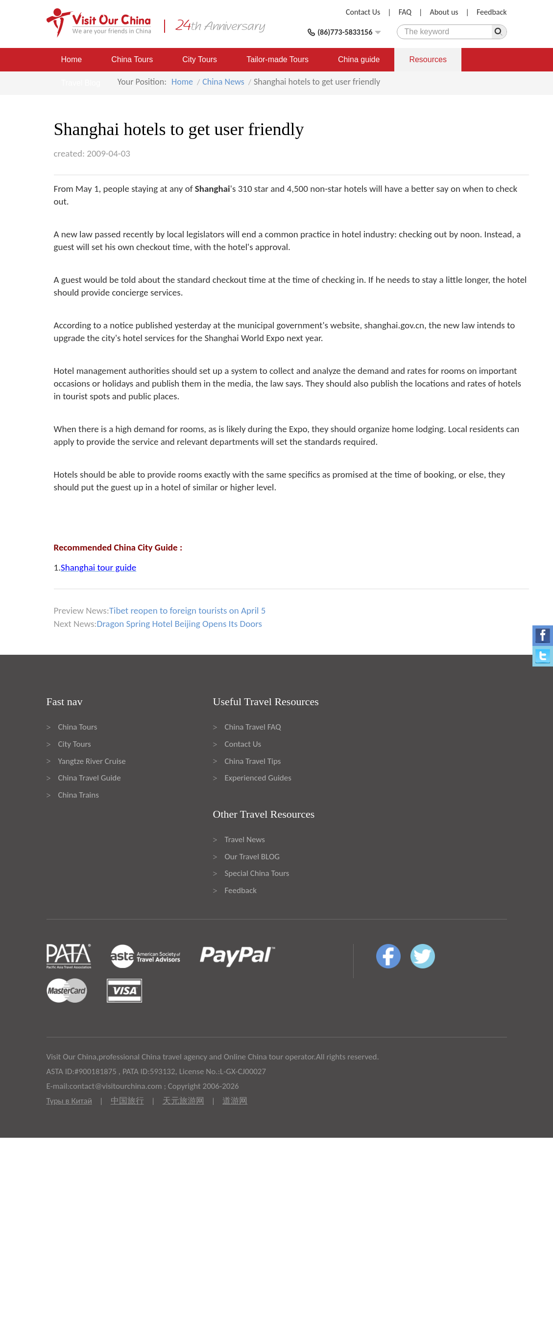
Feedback (492, 12)
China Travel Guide (89, 778)
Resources (427, 59)
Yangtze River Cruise (92, 761)
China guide (359, 59)
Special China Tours (257, 873)
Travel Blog (80, 83)
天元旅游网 (183, 1101)
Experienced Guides (258, 778)
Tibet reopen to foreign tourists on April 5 (187, 610)
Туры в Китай (69, 1101)
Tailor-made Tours (277, 59)
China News (223, 81)
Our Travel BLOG (252, 856)
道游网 (234, 1101)
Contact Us (363, 12)
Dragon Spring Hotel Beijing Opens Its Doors (179, 623)
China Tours (132, 59)
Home (71, 59)
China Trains (78, 795)
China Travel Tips (253, 761)
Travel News (245, 839)
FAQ (405, 12)
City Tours (199, 59)
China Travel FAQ (253, 727)
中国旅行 (127, 1101)
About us (444, 12)
